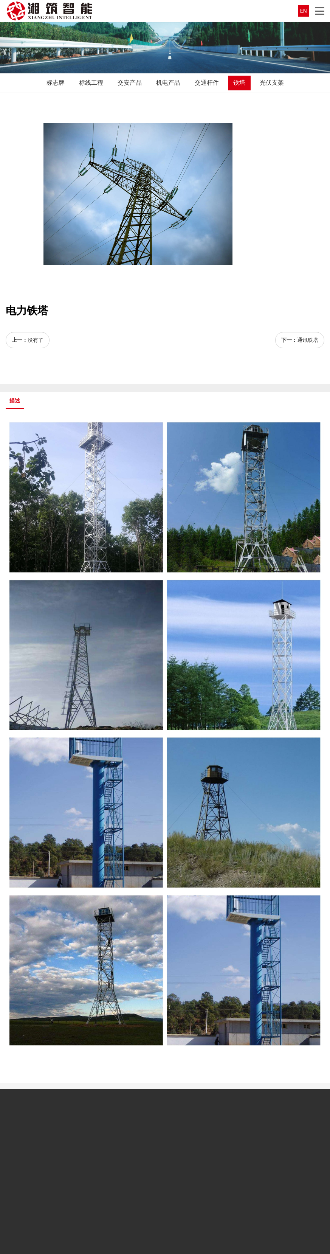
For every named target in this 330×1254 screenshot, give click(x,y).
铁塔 (239, 82)
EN (303, 11)
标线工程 (91, 82)
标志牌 (55, 82)
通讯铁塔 (307, 340)
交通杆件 (207, 82)
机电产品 (168, 82)
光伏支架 (272, 82)
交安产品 (130, 82)
